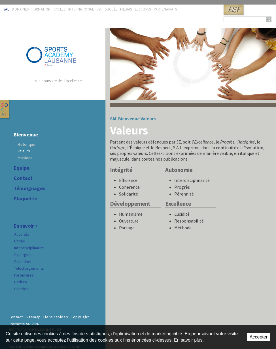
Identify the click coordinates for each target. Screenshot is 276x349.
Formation (40, 9)
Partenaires (24, 275)
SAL (6, 9)
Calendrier (23, 261)
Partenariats (165, 9)
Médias (126, 9)
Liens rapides (55, 316)
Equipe (21, 168)
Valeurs (24, 150)
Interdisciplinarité (29, 247)
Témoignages (29, 188)
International (81, 9)
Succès (111, 9)
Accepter (258, 337)
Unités (19, 241)
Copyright (80, 316)
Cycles (59, 9)
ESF (233, 9)
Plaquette (25, 198)
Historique (26, 144)
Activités (21, 234)
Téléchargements (29, 268)
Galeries (21, 288)
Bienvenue (26, 135)
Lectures (143, 9)
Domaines (20, 9)
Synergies (22, 254)
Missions (25, 157)
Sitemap (33, 316)
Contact (23, 178)
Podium (20, 281)
